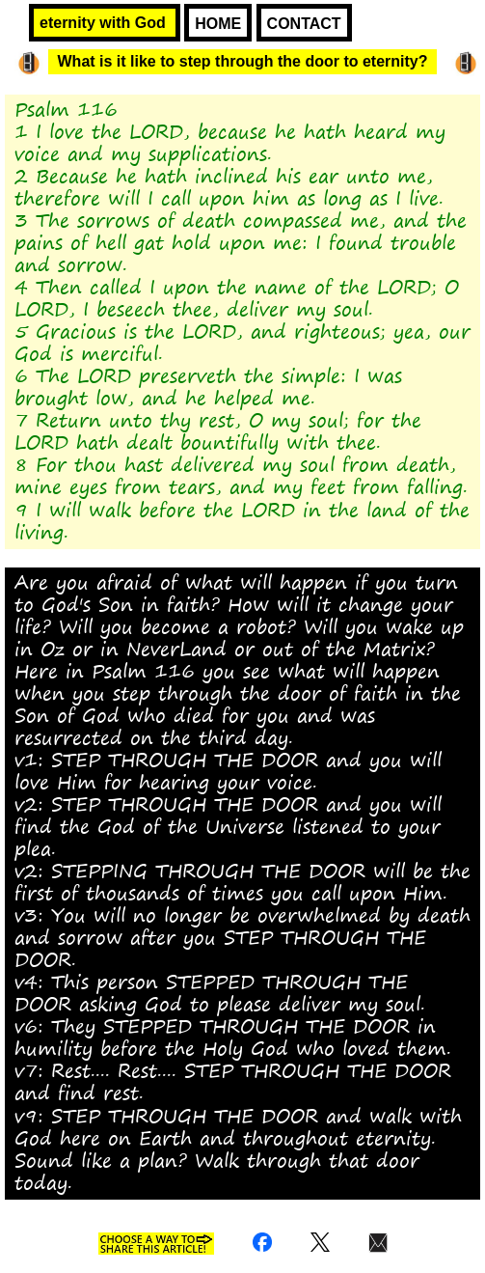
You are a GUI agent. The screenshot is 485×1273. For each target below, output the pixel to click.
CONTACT (304, 23)
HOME (218, 23)
